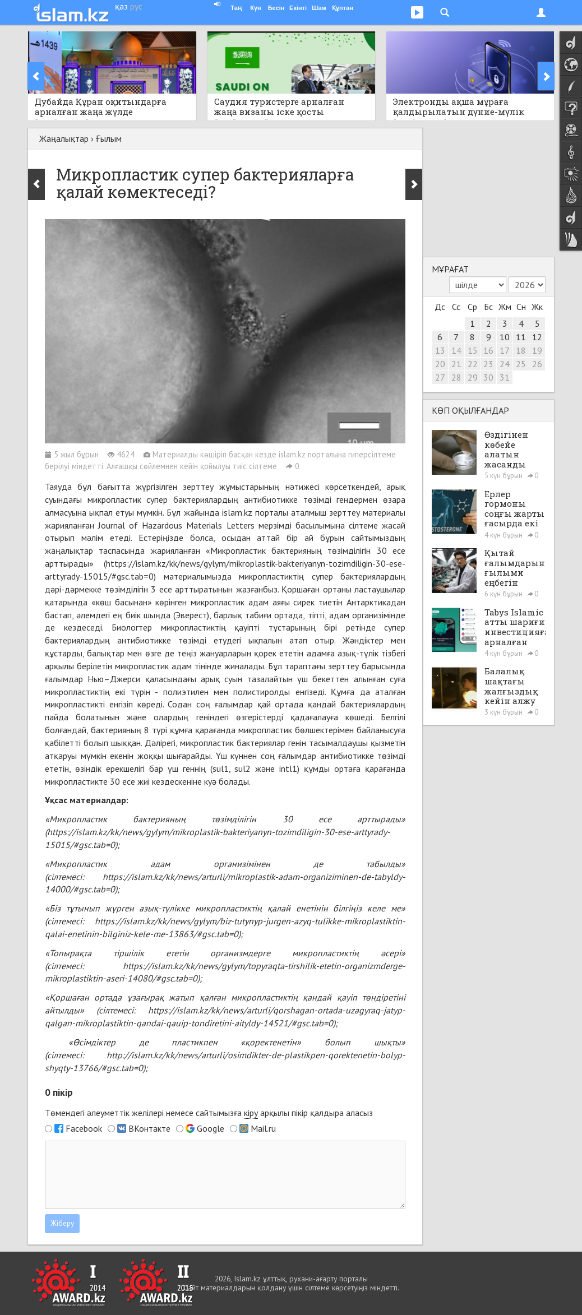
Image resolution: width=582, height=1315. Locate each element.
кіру (251, 1112)
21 (456, 363)
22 (473, 363)
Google (210, 1128)
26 (537, 363)
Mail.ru (263, 1128)
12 (537, 336)
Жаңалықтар (64, 138)
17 (505, 350)
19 (537, 350)
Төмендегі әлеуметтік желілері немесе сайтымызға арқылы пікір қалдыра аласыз (209, 1113)
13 (440, 350)
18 (521, 350)
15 (473, 350)
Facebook (84, 1128)
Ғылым (109, 138)
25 (521, 363)
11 (521, 336)
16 (488, 350)
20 (440, 363)
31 (505, 377)
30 (488, 377)
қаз (121, 6)
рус (136, 6)
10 (505, 336)
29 (473, 377)
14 (456, 350)
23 (488, 363)
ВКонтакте (149, 1128)
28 (456, 377)
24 (505, 363)
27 (440, 377)
